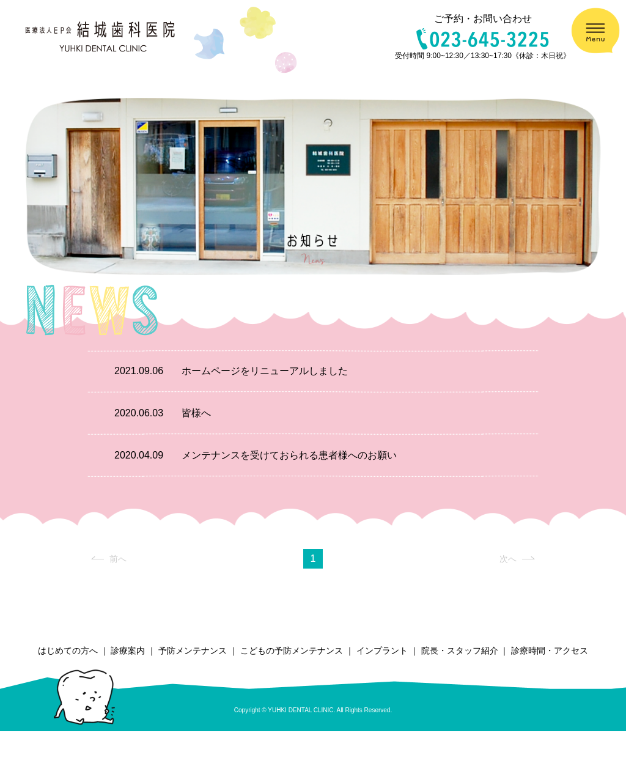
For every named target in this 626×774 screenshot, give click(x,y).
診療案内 (128, 650)
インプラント (382, 650)
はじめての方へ (68, 650)
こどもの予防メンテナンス (291, 650)
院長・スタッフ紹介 (459, 650)
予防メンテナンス (192, 650)
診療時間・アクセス (549, 650)
